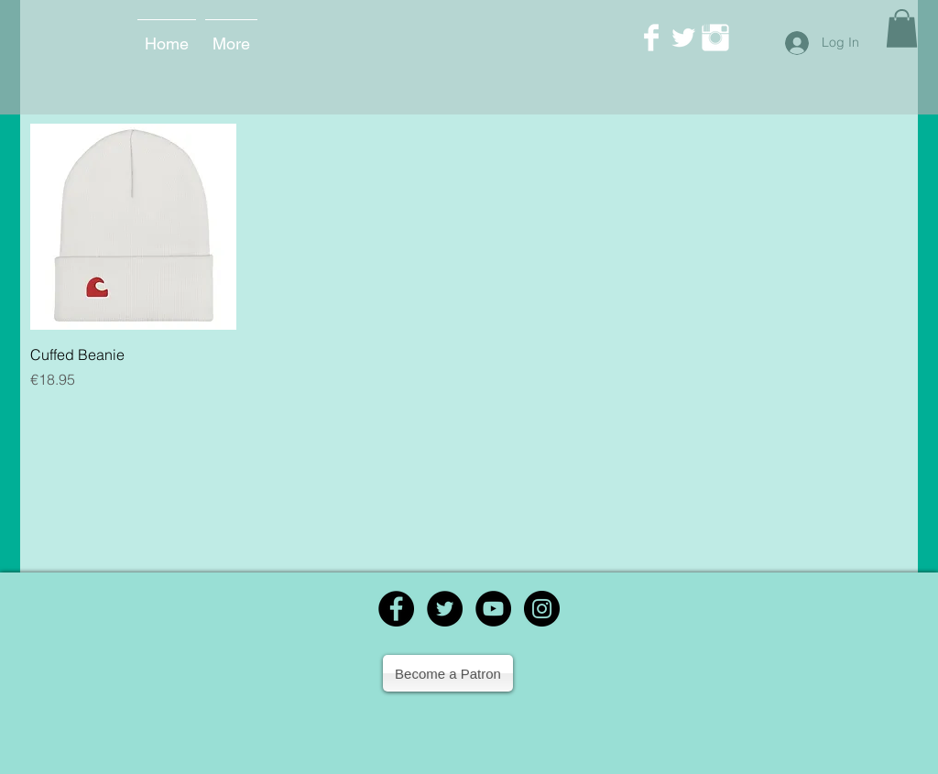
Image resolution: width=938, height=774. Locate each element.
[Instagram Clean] (715, 37)
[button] (902, 28)
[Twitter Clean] (683, 37)
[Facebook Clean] (651, 37)
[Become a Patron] (448, 673)
